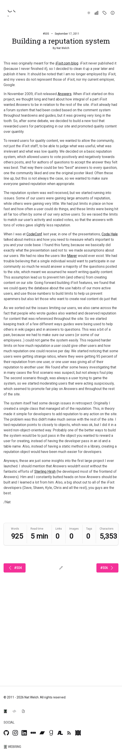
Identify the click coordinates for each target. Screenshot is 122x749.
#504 (14, 568)
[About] (112, 13)
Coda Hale (110, 234)
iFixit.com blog (66, 63)
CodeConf (34, 234)
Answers (65, 94)
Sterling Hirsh (45, 471)
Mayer (72, 256)
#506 (107, 568)
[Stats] (96, 13)
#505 (46, 33)
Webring (12, 747)
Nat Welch (63, 48)
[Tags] (104, 13)
